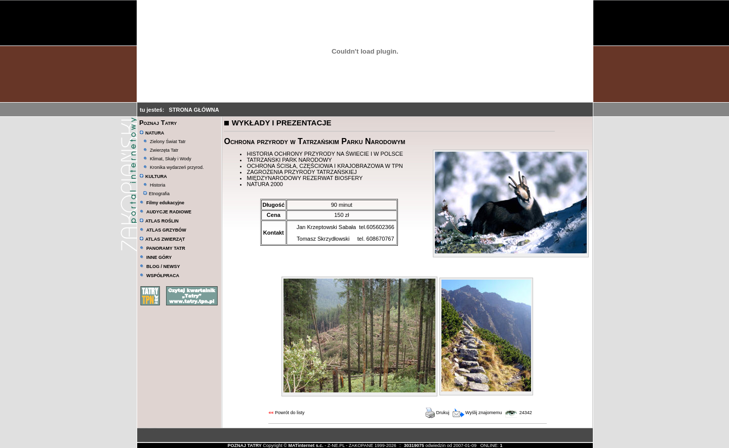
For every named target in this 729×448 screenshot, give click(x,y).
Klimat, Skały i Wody (170, 158)
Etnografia (156, 193)
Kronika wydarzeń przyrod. (177, 167)
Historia (158, 185)
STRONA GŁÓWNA (194, 110)
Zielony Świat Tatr (168, 141)
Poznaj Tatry (158, 122)
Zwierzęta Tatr (164, 150)
